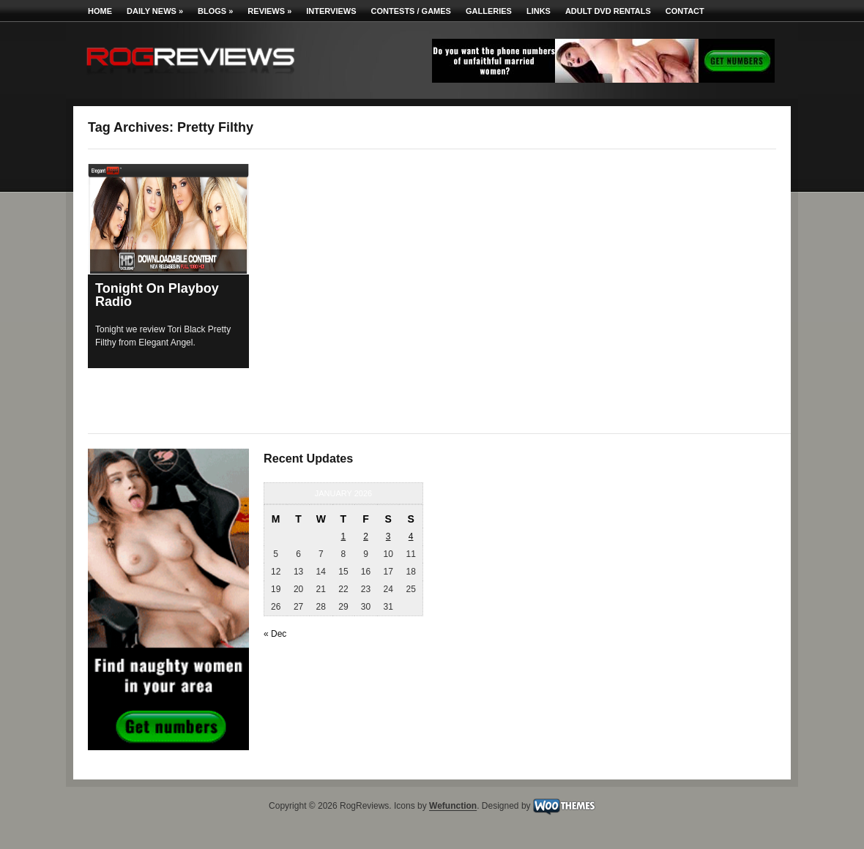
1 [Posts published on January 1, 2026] (343, 536)
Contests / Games (411, 11)
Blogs (215, 11)
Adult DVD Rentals (608, 11)
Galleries (489, 11)
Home (100, 11)
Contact (685, 11)
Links (538, 11)
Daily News (155, 11)
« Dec (275, 634)
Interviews (331, 11)
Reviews (269, 11)
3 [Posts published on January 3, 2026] (388, 536)
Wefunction (453, 806)
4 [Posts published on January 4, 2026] (411, 536)
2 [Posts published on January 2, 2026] (365, 536)
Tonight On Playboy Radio (157, 295)
